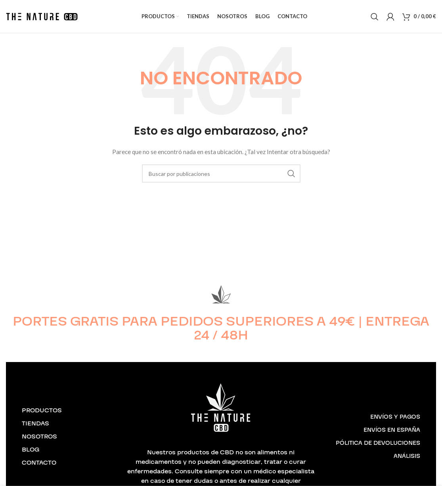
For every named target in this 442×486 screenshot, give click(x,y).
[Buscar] (375, 21)
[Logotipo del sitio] (42, 20)
